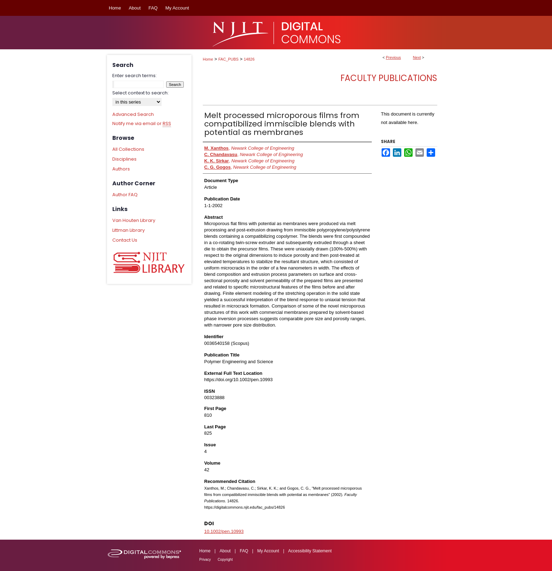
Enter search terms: (134, 75)
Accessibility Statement (310, 550)
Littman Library (128, 230)
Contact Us (124, 240)
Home (208, 59)
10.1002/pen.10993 (224, 531)
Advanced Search (133, 114)
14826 (249, 59)
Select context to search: (140, 92)
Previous (393, 57)
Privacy (205, 559)
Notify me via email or (141, 123)
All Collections (128, 149)
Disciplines (124, 159)
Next (417, 57)
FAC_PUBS (228, 59)
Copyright (225, 559)
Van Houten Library (133, 220)
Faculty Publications (388, 78)
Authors (121, 169)
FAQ (244, 550)
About (225, 550)
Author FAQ (125, 194)
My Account (268, 550)
